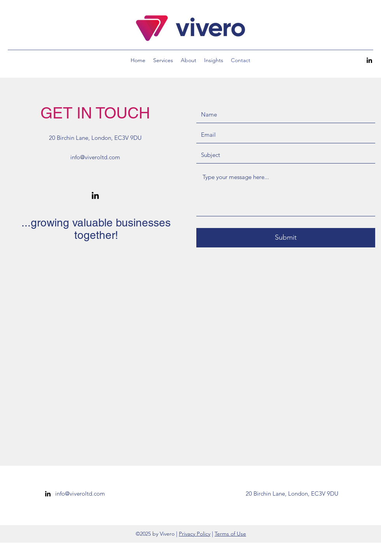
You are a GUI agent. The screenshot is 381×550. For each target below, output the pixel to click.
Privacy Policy (194, 533)
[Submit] (285, 237)
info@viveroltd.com (95, 157)
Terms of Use (230, 533)
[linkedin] (369, 60)
